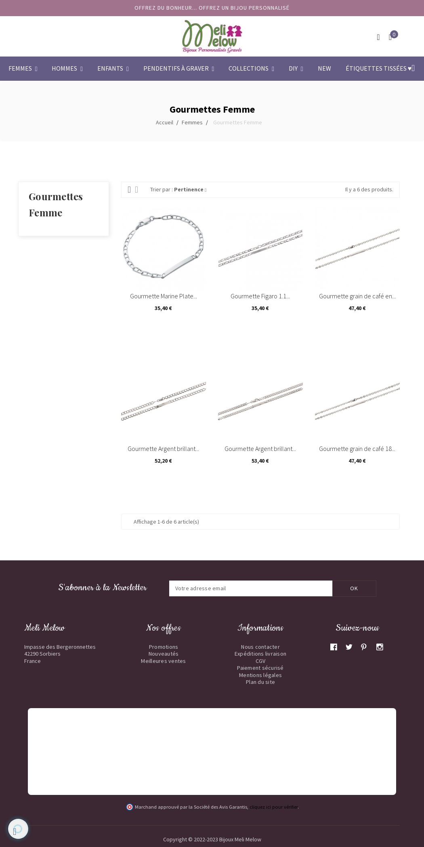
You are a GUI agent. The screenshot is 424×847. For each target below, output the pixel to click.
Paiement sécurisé (260, 667)
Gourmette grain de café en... (357, 296)
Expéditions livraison (260, 653)
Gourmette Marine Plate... (163, 296)
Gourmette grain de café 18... (357, 448)
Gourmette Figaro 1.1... (260, 296)
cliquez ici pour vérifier (274, 807)
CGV (261, 661)
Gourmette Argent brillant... (163, 448)
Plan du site (260, 682)
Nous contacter (260, 646)
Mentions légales (260, 675)
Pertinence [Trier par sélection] (190, 189)
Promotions (163, 646)
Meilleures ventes (163, 661)
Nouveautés (164, 653)
